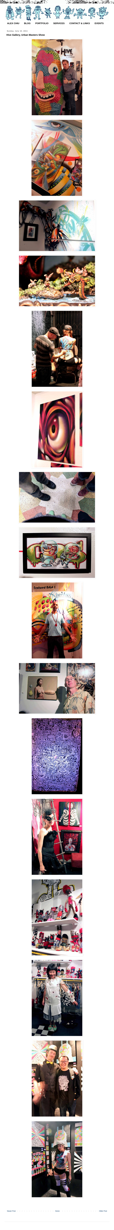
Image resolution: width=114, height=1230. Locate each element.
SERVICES (59, 23)
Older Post (103, 1211)
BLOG (27, 23)
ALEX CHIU (13, 23)
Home (57, 1211)
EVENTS (99, 23)
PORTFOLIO (41, 23)
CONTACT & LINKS (79, 23)
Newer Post (11, 1211)
